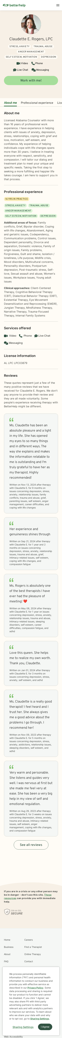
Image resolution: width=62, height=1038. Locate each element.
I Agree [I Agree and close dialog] (45, 1027)
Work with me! (31, 81)
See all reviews (31, 845)
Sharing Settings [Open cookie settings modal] (23, 1027)
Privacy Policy (35, 987)
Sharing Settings (39, 1018)
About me (10, 103)
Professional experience (37, 103)
